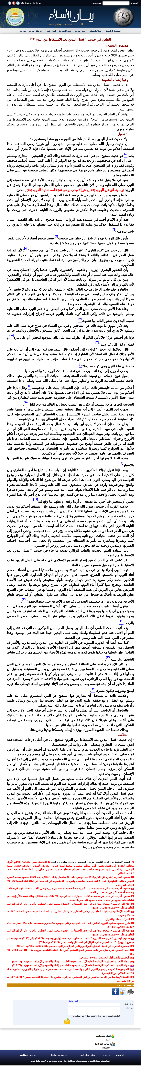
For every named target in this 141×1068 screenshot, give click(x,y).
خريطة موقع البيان (58, 1055)
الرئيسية (120, 1055)
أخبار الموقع (80, 31)
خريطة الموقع (35, 31)
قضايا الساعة (65, 31)
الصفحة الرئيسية (113, 31)
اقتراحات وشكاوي (28, 1055)
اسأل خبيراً (51, 31)
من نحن (22, 31)
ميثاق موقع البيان (87, 1055)
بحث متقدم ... (96, 3)
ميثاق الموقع (95, 31)
